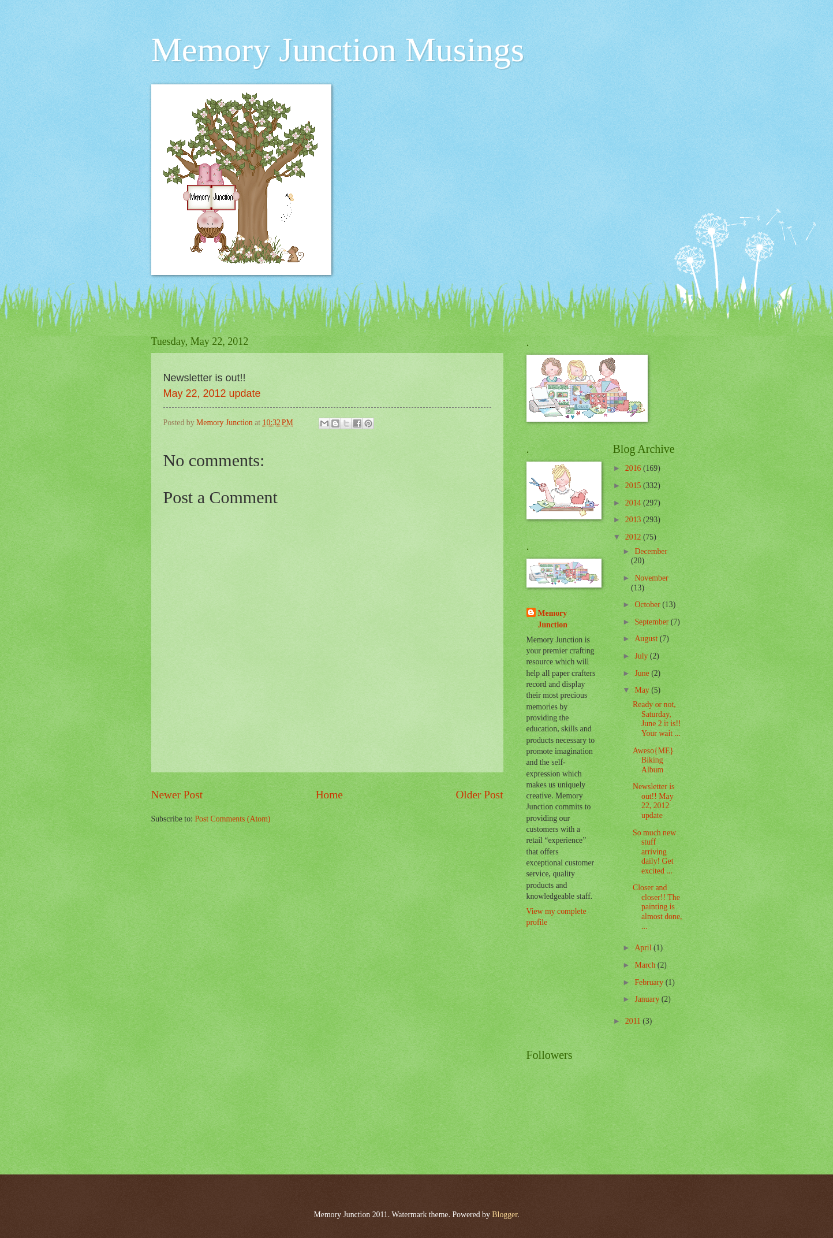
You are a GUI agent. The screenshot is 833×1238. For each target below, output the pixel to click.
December (650, 551)
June (642, 673)
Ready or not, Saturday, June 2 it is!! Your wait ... (657, 719)
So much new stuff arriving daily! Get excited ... (654, 851)
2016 (634, 468)
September (652, 622)
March (645, 965)
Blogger (504, 1214)
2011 (634, 1021)
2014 (634, 503)
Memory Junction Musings (338, 50)
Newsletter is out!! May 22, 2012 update (653, 801)
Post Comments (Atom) (232, 819)
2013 (634, 519)
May (642, 690)
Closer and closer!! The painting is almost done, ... (657, 906)
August (646, 638)
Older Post (479, 795)
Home (329, 795)
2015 (634, 485)
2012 (634, 537)
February (649, 982)
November (651, 578)
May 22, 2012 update (212, 393)
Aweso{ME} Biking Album (653, 760)
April (643, 947)
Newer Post (177, 795)
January (647, 999)
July (641, 656)
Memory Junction (552, 619)
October (648, 604)
